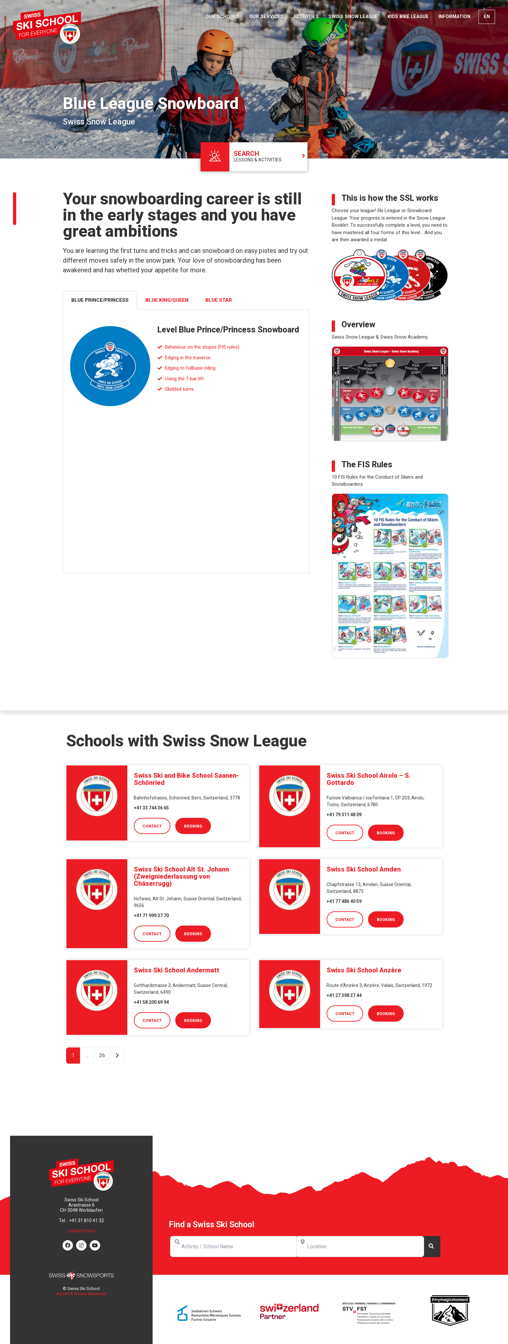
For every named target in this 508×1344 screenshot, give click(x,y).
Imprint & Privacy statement (81, 1293)
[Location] (360, 1246)
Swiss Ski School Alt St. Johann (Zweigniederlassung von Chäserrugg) (181, 876)
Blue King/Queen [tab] (167, 300)
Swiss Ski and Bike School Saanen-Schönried (186, 779)
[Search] (431, 1246)
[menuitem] (486, 17)
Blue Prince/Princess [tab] (100, 300)
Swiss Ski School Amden (364, 869)
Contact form (81, 1230)
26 (102, 1055)
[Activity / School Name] (234, 1246)
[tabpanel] (186, 441)
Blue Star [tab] (218, 300)
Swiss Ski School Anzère (364, 970)
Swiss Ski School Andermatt (176, 970)
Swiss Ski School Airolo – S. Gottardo (368, 779)
